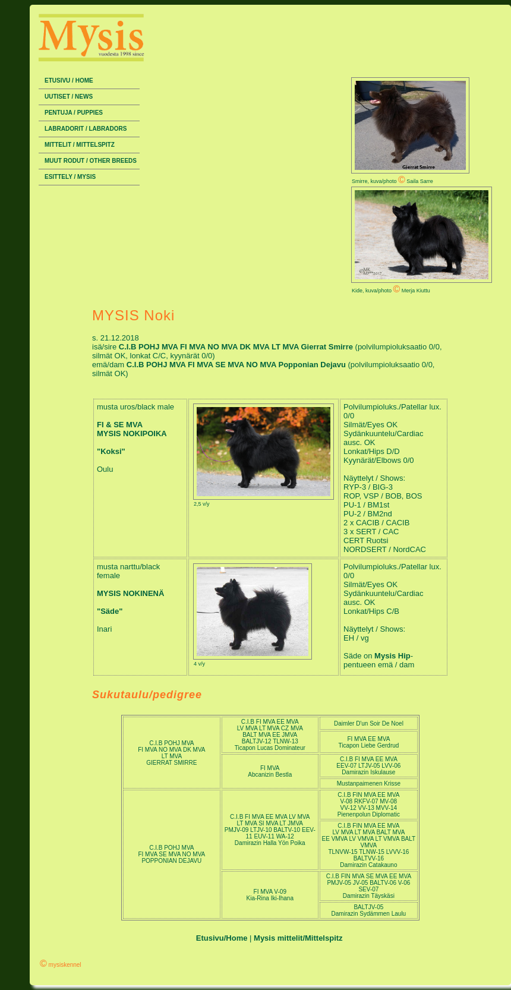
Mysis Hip (392, 655)
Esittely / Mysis (70, 177)
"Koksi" (111, 451)
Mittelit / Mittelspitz (80, 144)
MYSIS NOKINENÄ (130, 593)
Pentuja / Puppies (74, 112)
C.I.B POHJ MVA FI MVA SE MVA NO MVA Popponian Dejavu (237, 364)
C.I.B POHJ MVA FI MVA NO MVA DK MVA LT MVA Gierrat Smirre (237, 346)
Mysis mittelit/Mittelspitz (298, 938)
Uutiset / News (69, 96)
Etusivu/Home (222, 938)
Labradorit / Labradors (86, 128)
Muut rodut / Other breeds (91, 160)
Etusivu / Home (69, 80)
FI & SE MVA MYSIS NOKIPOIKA (132, 429)
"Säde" (109, 611)
